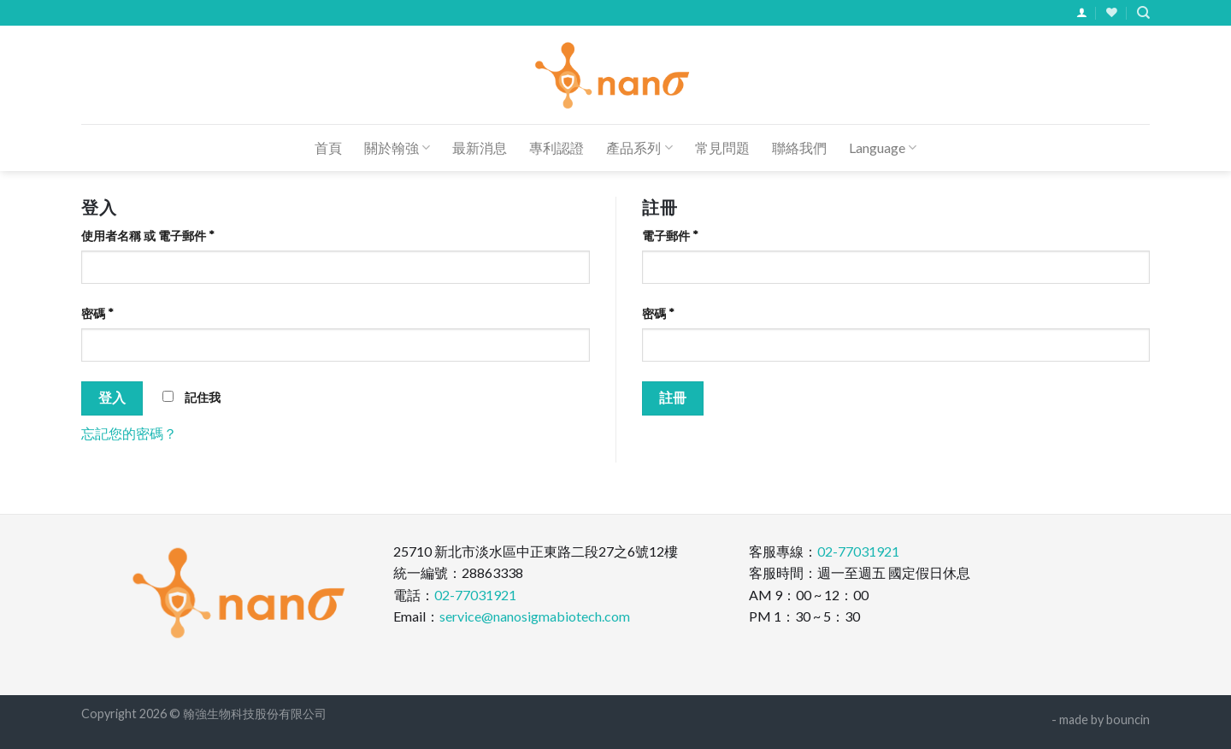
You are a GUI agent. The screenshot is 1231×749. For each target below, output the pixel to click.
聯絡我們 (799, 147)
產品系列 (639, 147)
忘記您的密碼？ (129, 433)
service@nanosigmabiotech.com (534, 616)
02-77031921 (475, 595)
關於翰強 (397, 147)
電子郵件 (670, 235)
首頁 (328, 147)
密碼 (97, 313)
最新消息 (479, 147)
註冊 (673, 397)
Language (882, 147)
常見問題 (722, 147)
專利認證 (556, 147)
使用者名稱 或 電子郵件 (148, 235)
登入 (112, 397)
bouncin (1128, 719)
